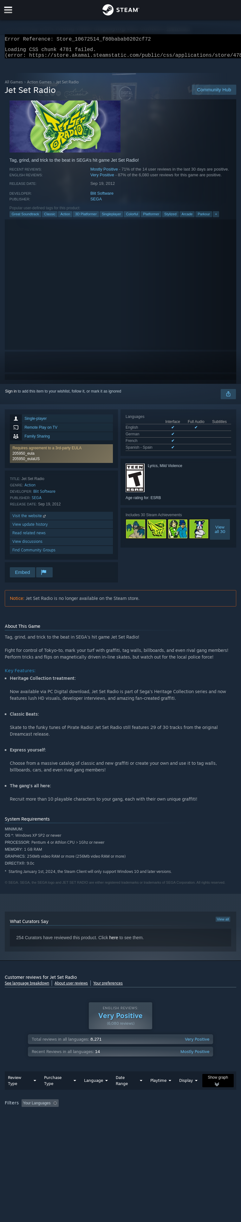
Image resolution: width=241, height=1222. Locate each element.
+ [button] (216, 218)
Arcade (187, 218)
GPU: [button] (76, 1124)
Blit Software (102, 197)
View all (223, 923)
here (113, 941)
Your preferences (108, 987)
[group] (120, 1120)
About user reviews (71, 987)
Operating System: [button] (22, 1124)
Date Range (122, 1093)
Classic (49, 218)
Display (186, 1092)
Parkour (204, 218)
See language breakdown (27, 987)
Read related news (29, 536)
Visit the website (29, 519)
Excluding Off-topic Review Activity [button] (101, 1116)
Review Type (14, 1093)
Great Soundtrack (25, 218)
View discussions (27, 545)
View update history (30, 528)
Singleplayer (111, 218)
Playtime (158, 1092)
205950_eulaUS (26, 462)
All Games (14, 85)
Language (93, 1092)
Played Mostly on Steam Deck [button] (195, 1116)
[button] (26, 1115)
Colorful (132, 218)
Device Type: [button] (104, 1124)
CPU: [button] (54, 1124)
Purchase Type (53, 1093)
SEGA (96, 202)
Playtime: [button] (150, 1116)
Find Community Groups (33, 553)
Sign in (11, 395)
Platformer (151, 218)
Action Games (39, 85)
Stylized (170, 218)
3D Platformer (86, 218)
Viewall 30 (220, 533)
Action (65, 218)
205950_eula (23, 457)
